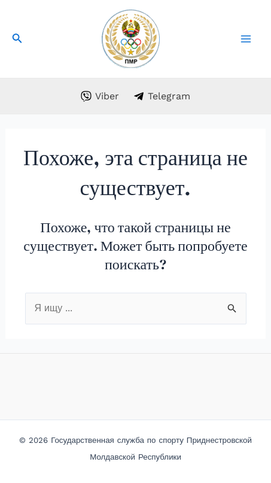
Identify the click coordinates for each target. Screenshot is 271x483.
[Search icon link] (17, 40)
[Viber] (100, 96)
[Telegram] (162, 96)
